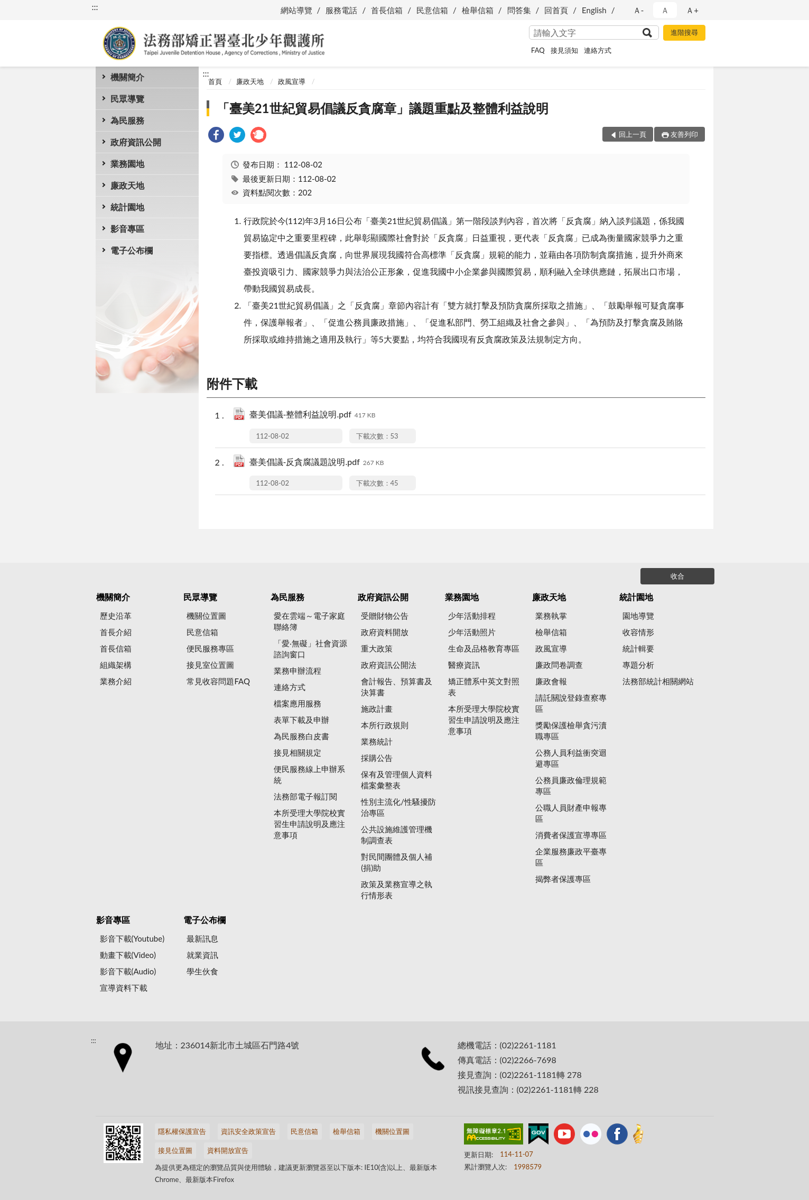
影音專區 (127, 229)
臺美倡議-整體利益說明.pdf (312, 415)
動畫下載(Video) (128, 955)
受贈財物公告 (384, 615)
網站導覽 (296, 10)
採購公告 (377, 757)
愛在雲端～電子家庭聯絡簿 (309, 621)
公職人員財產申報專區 (571, 813)
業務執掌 (551, 615)
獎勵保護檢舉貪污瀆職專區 (571, 730)
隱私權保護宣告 (182, 1131)
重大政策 (377, 648)
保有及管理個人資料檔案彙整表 (396, 779)
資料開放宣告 (227, 1150)
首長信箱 (387, 10)
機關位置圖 (206, 615)
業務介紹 (116, 681)
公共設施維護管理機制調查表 (396, 834)
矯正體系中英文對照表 (483, 686)
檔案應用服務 (297, 703)
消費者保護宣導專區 (571, 835)
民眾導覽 (127, 99)
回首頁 (556, 10)
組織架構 (116, 664)
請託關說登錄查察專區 (571, 703)
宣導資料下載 (123, 987)
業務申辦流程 (297, 670)
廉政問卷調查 (559, 664)
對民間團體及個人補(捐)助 (396, 862)
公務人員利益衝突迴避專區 (571, 758)
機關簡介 (127, 77)
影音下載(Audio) (128, 971)
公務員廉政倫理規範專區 (571, 785)
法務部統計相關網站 (658, 681)
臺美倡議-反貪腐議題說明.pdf (316, 463)
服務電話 (341, 10)
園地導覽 (638, 615)
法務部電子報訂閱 (305, 796)
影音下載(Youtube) (132, 938)
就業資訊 (202, 955)
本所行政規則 (384, 725)
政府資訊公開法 (388, 664)
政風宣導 (291, 81)
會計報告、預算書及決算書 (396, 686)
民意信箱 (432, 10)
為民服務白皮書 (301, 736)
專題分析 (638, 664)
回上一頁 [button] (632, 134)
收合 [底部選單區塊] (677, 576)
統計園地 (127, 207)
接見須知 (564, 50)
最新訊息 (202, 938)
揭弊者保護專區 (563, 878)
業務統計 (377, 741)
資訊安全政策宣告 (248, 1131)
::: (95, 7)
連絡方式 (597, 50)
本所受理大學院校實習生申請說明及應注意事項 (309, 824)
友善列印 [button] (684, 134)
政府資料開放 (384, 632)
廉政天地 (127, 185)
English (594, 10)
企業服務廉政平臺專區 (571, 856)
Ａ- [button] (638, 10)
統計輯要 (638, 648)
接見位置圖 (175, 1150)
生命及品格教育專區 (483, 648)
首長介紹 (116, 632)
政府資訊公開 (135, 142)
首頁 (215, 81)
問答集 (519, 10)
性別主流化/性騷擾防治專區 (398, 807)
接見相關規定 (297, 752)
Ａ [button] (665, 10)
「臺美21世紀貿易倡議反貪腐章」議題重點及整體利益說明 (382, 108)
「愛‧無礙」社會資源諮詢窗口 (310, 648)
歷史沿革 (116, 615)
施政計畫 (377, 708)
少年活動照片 (472, 632)
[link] (216, 136)
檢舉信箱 (478, 10)
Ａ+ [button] (692, 10)
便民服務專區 (210, 648)
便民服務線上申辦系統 (309, 774)
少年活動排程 (472, 615)
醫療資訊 (464, 664)
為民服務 (127, 120)
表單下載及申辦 (301, 719)
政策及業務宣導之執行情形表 (396, 889)
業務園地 (127, 164)
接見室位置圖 (210, 664)
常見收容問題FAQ (218, 681)
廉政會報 (551, 681)
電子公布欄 (131, 250)
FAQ (538, 50)
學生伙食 (202, 971)
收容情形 (638, 632)
